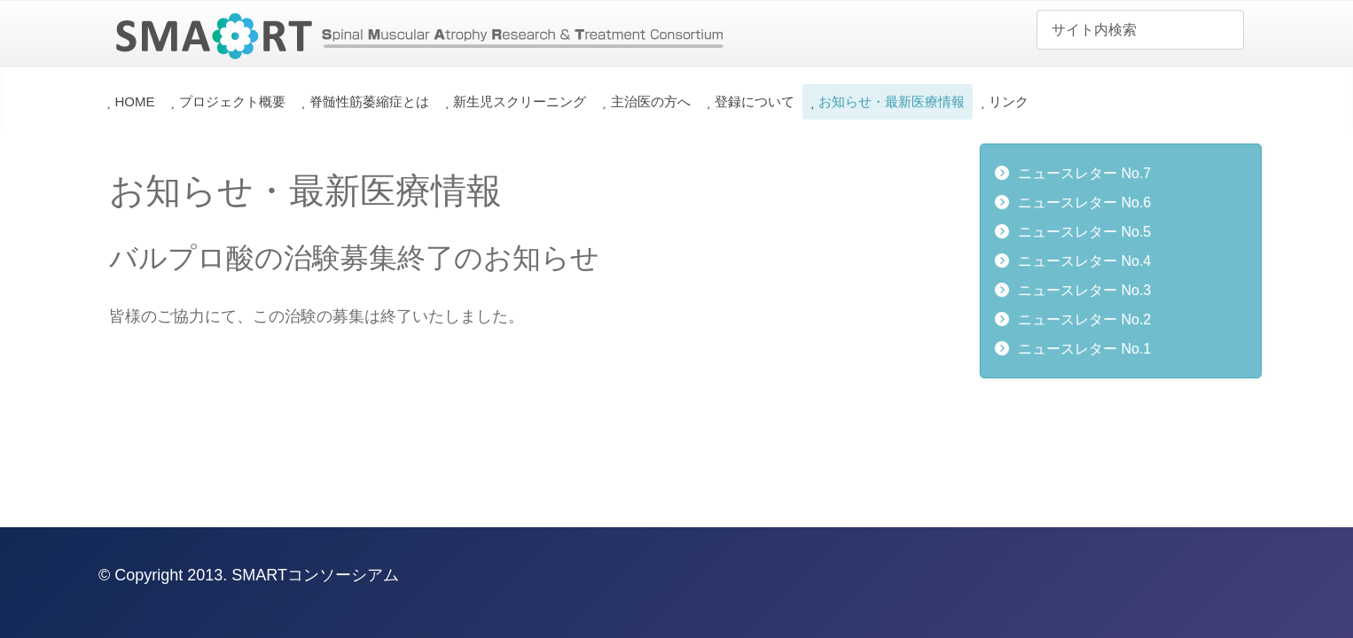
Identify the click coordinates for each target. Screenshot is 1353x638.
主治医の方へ (651, 101)
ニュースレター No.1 (1084, 348)
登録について (754, 101)
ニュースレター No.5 (1084, 231)
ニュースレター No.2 (1084, 319)
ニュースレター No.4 (1084, 260)
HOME (134, 101)
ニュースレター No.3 (1084, 290)
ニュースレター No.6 (1084, 202)
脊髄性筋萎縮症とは (369, 101)
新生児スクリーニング (519, 101)
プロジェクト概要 (232, 101)
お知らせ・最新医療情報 (891, 101)
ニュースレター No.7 (1084, 173)
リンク (1008, 101)
